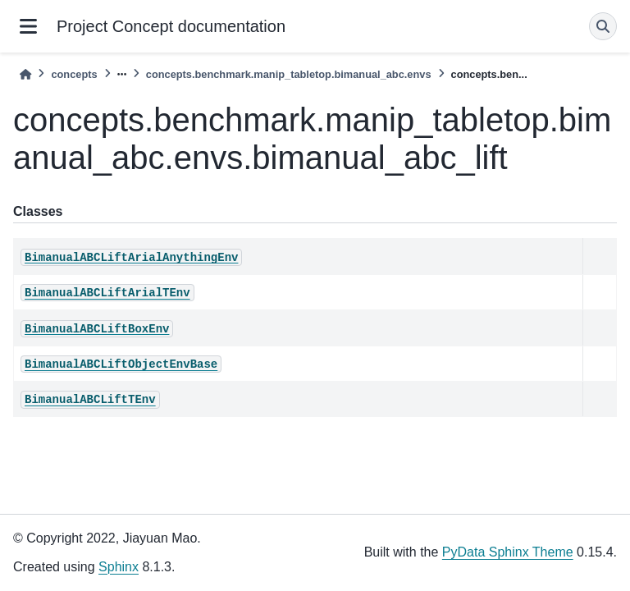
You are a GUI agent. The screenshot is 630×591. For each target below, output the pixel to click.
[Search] (603, 26)
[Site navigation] (28, 26)
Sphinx (118, 567)
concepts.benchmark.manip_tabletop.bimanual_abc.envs (288, 74)
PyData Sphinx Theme (507, 552)
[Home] (25, 74)
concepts (74, 74)
